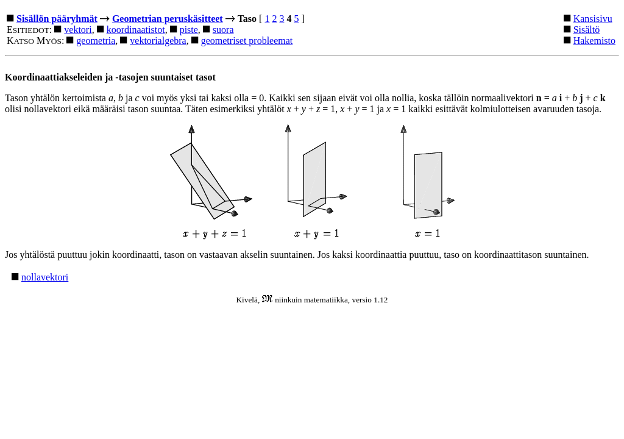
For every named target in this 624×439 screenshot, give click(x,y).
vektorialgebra (158, 40)
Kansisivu (592, 18)
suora (223, 29)
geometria (95, 40)
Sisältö (586, 29)
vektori (77, 29)
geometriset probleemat (247, 40)
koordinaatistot (136, 29)
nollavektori (44, 277)
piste (189, 29)
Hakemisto (594, 40)
